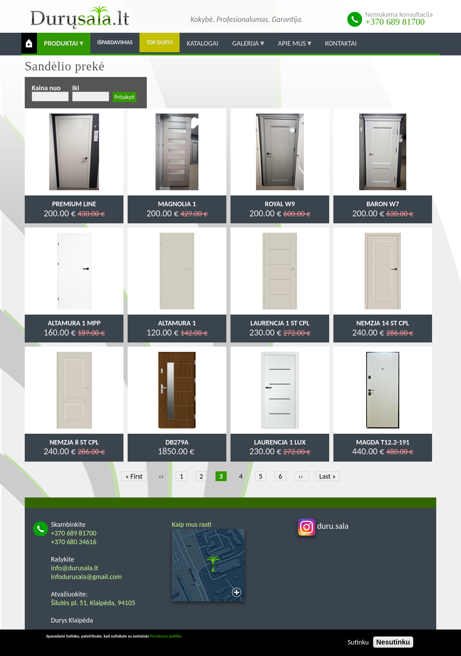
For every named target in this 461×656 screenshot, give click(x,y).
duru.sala (323, 526)
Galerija (245, 46)
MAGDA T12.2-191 (382, 442)
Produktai (61, 46)
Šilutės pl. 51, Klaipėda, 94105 (93, 603)
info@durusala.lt (74, 568)
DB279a (176, 442)
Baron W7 (382, 204)
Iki (75, 88)
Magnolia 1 (177, 204)
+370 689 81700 (395, 22)
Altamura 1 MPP (74, 323)
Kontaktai (341, 43)
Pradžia (29, 43)
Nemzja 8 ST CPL (74, 442)
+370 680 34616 (74, 542)
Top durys (159, 42)
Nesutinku (393, 642)
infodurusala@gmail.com (86, 576)
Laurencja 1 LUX (280, 442)
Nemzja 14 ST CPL (382, 323)
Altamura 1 (177, 323)
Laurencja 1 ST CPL (279, 323)
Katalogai (202, 43)
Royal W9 (280, 204)
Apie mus (292, 46)
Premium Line (74, 204)
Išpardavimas (115, 42)
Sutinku (358, 642)
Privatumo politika (166, 636)
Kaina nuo (46, 88)
